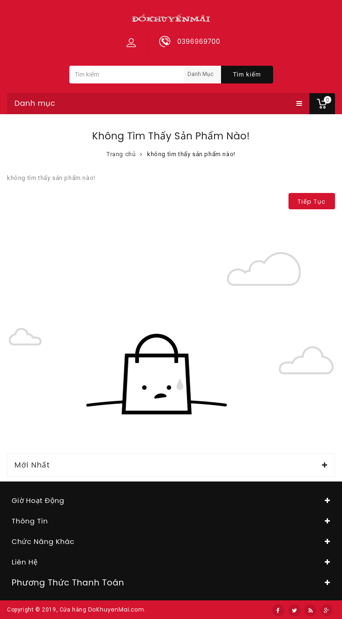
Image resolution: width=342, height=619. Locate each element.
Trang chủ (121, 154)
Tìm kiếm (247, 74)
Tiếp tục (312, 201)
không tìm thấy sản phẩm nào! (191, 154)
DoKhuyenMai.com (116, 609)
